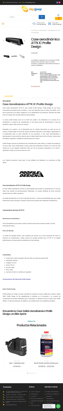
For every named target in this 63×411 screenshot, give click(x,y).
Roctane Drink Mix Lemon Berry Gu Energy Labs (46, 363)
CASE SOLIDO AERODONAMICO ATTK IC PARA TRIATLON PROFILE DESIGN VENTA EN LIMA (49, 80)
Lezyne (18, 361)
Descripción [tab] (9, 96)
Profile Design (43, 30)
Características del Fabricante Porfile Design (17, 279)
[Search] (42, 17)
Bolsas (41, 73)
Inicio (32, 30)
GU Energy (46, 361)
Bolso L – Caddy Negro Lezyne (16, 363)
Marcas (37, 30)
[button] (3, 23)
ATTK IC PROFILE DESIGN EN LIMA (48, 75)
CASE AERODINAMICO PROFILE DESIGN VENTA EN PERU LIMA (50, 76)
